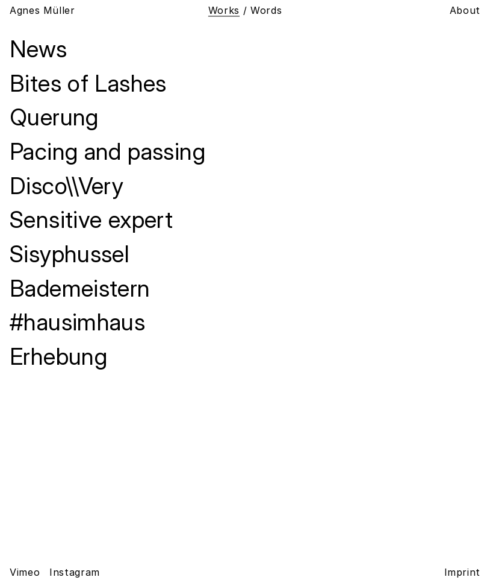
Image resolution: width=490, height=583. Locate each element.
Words (266, 10)
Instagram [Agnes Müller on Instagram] (74, 572)
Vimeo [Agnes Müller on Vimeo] (25, 572)
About (465, 10)
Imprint (462, 572)
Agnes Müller (42, 10)
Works (224, 10)
